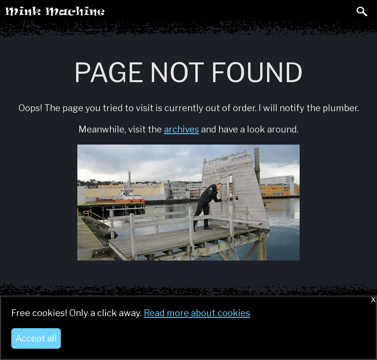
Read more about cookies (197, 313)
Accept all (36, 338)
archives (181, 129)
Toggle (344, 11)
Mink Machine (87, 14)
